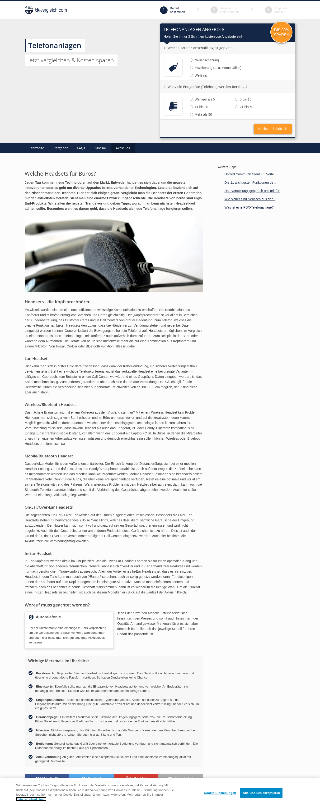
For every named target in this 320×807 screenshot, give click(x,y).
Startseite (36, 148)
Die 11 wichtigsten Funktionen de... (250, 182)
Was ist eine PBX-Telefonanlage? (248, 207)
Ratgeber (61, 148)
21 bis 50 (244, 107)
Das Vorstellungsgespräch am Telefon (252, 191)
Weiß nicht (200, 75)
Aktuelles (123, 148)
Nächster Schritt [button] (272, 129)
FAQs (81, 148)
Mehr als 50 (201, 114)
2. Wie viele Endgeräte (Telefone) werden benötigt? (205, 86)
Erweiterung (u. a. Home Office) (215, 68)
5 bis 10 (243, 99)
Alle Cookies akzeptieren (261, 799)
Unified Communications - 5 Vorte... (250, 174)
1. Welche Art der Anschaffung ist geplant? (198, 47)
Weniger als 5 (202, 99)
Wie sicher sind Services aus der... (249, 199)
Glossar (100, 148)
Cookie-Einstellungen (220, 799)
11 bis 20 (199, 107)
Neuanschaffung (204, 60)
